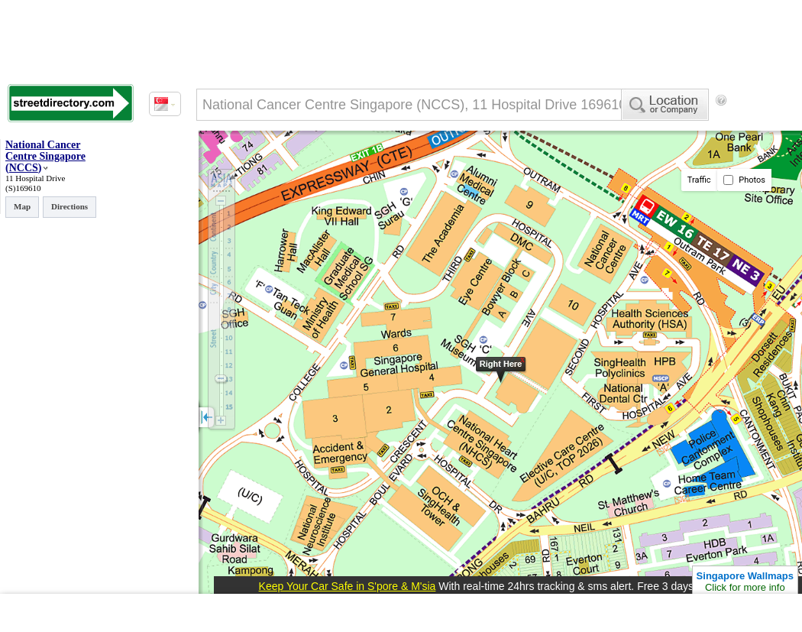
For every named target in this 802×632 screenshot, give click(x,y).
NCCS (23, 167)
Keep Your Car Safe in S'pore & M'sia (347, 586)
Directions (69, 206)
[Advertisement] (259, 163)
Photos (744, 180)
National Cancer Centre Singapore (45, 150)
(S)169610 (22, 188)
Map (22, 206)
